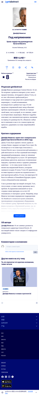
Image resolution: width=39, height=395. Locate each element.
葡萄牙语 (3, 349)
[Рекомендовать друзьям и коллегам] (25, 67)
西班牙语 (3, 339)
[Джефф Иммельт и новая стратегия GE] (19, 277)
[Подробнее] (13, 72)
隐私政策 (3, 362)
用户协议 (3, 369)
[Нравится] (6, 67)
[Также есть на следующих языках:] (32, 67)
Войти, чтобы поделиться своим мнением (14, 251)
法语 (2, 352)
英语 (2, 333)
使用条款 (3, 366)
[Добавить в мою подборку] (19, 67)
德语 (2, 336)
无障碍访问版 (4, 372)
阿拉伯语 (3, 355)
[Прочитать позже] (13, 67)
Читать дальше (19, 216)
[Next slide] (37, 303)
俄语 (2, 342)
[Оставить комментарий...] (21, 247)
